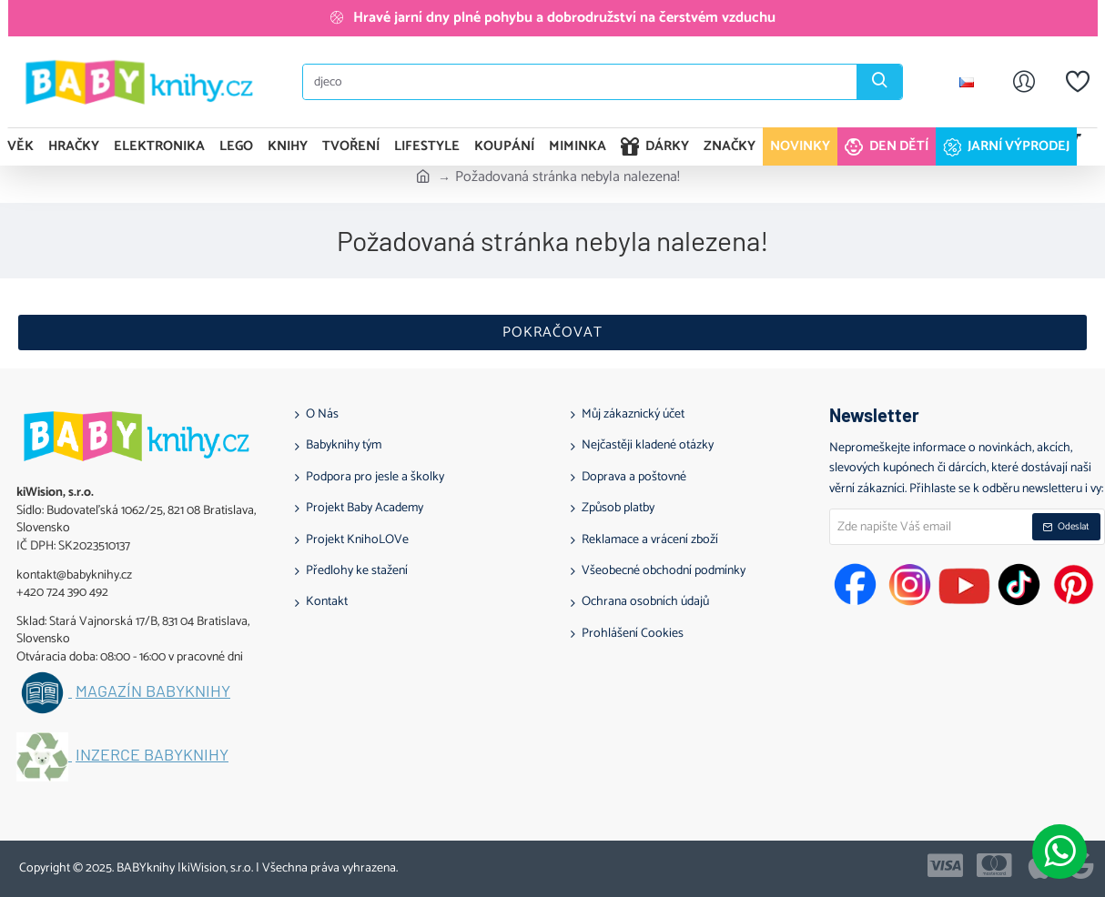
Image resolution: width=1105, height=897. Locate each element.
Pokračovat (552, 332)
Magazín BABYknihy (153, 691)
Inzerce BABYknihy (152, 755)
